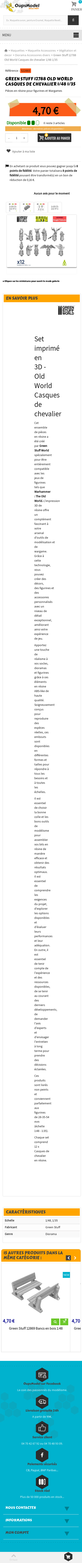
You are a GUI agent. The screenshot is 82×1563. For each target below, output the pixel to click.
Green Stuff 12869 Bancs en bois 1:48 (36, 1329)
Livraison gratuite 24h (42, 1410)
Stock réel (42, 1490)
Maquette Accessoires (42, 50)
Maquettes (17, 50)
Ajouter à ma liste (20, 151)
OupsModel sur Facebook (42, 1383)
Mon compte (17, 1532)
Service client (42, 1437)
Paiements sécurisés (42, 1464)
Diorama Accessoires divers (32, 55)
